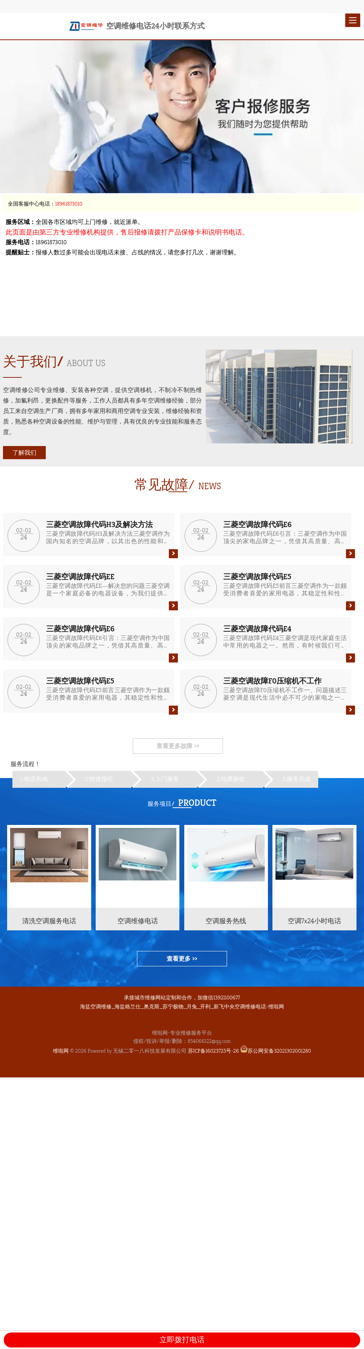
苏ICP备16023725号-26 (213, 1050)
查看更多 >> (182, 959)
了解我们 (24, 453)
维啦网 (61, 1050)
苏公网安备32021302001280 (275, 1050)
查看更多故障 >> (177, 746)
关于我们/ (33, 361)
